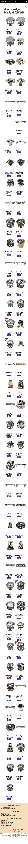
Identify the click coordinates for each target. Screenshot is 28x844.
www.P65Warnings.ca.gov (13, 842)
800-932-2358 (6, 807)
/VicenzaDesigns (5, 813)
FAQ (2, 821)
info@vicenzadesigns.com (8, 808)
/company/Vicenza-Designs (8, 815)
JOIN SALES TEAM (6, 825)
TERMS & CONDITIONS (7, 822)
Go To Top (18, 841)
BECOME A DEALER (6, 824)
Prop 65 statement (21, 842)
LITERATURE (4, 820)
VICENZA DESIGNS (9, 2)
